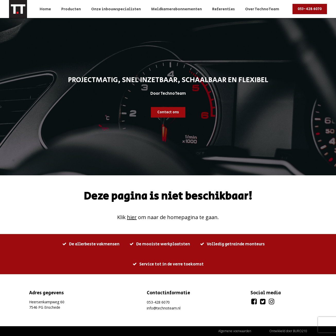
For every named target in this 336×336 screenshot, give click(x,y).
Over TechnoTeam (262, 9)
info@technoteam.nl (163, 308)
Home (45, 9)
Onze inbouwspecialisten (116, 9)
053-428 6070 (310, 9)
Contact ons (168, 112)
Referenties (223, 9)
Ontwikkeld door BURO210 (288, 331)
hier (132, 217)
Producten (71, 9)
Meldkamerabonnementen (176, 9)
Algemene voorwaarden (234, 331)
